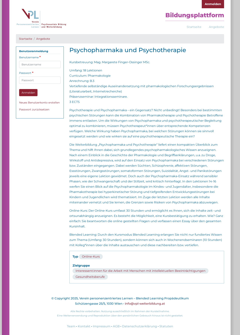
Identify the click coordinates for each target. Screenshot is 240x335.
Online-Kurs (91, 256)
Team (71, 326)
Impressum (101, 326)
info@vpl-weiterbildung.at (145, 303)
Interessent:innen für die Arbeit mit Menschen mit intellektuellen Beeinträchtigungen (141, 271)
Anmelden (213, 4)
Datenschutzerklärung (139, 326)
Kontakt (84, 326)
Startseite (194, 27)
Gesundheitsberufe (90, 277)
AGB (116, 326)
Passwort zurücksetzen (34, 109)
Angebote (216, 27)
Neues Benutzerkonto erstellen (39, 102)
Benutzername (29, 57)
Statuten (166, 326)
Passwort (25, 73)
